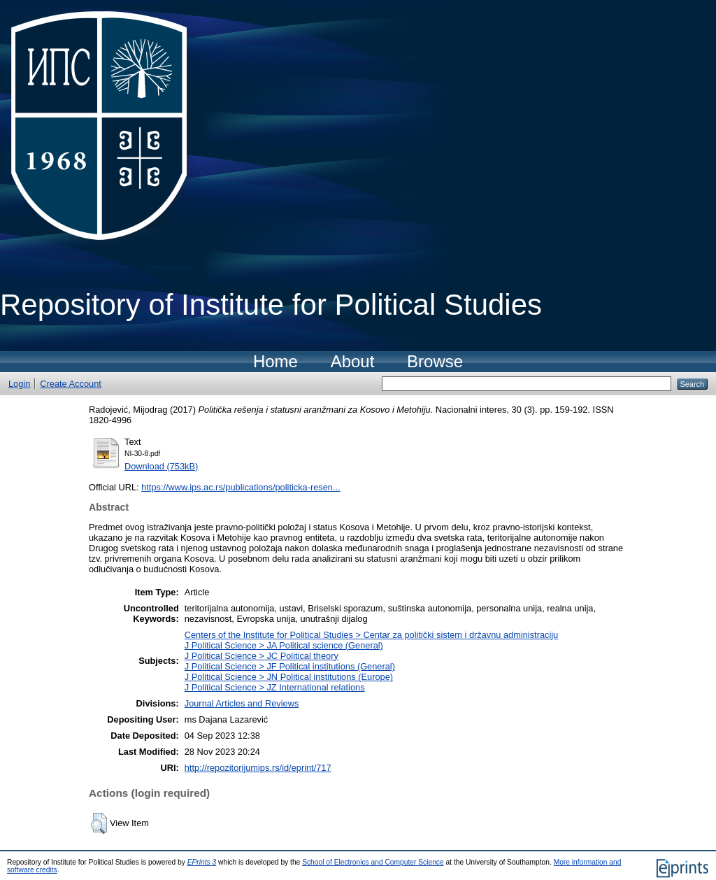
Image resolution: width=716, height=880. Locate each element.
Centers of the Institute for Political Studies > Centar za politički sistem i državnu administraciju (372, 635)
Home (275, 361)
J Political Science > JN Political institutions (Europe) (289, 677)
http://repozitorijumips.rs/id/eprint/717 (258, 767)
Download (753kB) (161, 466)
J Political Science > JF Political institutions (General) (290, 666)
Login (19, 383)
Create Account (70, 383)
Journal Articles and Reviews (242, 703)
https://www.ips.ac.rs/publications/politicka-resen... (241, 487)
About (353, 361)
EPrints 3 (202, 862)
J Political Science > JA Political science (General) (284, 645)
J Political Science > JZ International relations (275, 687)
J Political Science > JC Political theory (261, 656)
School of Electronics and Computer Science (373, 862)
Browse (435, 361)
